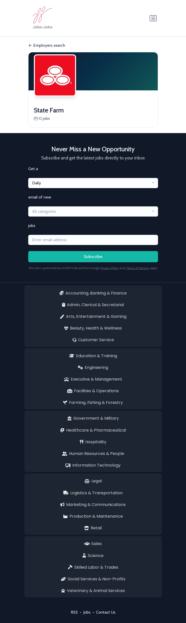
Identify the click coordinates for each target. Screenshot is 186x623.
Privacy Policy (110, 268)
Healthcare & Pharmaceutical (93, 430)
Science (93, 556)
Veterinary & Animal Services (93, 591)
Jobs (87, 612)
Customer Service (93, 340)
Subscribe (93, 256)
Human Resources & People (93, 453)
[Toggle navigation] (153, 18)
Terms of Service (137, 268)
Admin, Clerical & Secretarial (93, 305)
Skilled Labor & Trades (93, 567)
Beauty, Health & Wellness (93, 328)
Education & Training (93, 356)
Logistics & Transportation (93, 493)
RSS (74, 612)
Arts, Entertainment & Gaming (93, 316)
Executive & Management (93, 379)
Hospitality (93, 442)
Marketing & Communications (93, 504)
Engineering (93, 367)
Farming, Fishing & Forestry (93, 402)
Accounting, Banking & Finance (93, 293)
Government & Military (93, 418)
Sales (93, 544)
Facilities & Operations (93, 391)
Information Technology (93, 465)
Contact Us (106, 612)
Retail (93, 528)
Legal (93, 481)
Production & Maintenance (93, 516)
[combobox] (93, 183)
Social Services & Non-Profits (93, 579)
